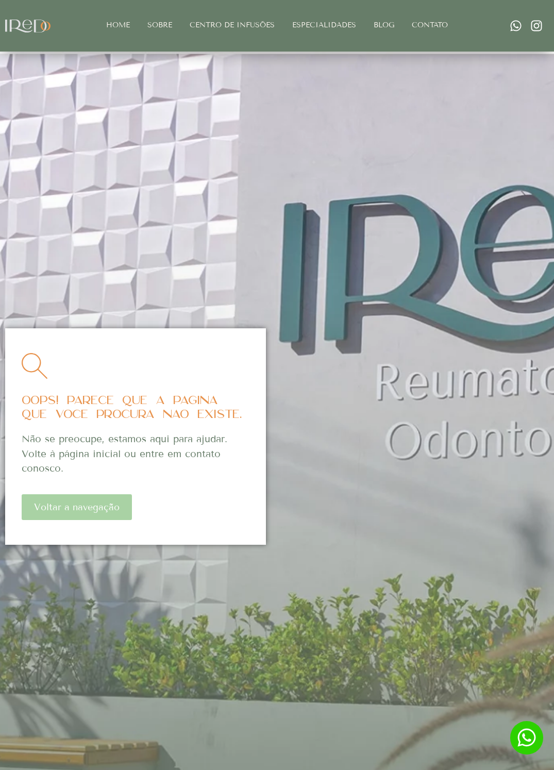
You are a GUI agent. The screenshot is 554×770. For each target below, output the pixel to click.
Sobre (159, 25)
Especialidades (324, 25)
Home (118, 25)
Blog (384, 25)
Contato (430, 25)
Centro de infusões (232, 25)
